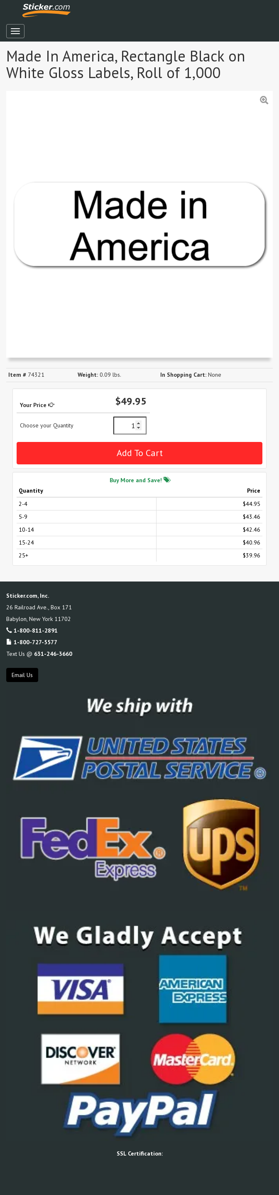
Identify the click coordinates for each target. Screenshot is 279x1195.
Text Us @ (39, 654)
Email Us (22, 675)
